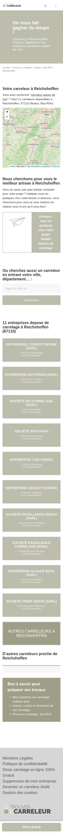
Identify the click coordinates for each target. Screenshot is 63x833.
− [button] (7, 117)
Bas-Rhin (47, 67)
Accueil (6, 67)
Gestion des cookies (20, 792)
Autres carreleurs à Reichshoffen (31, 633)
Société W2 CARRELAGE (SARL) (31, 403)
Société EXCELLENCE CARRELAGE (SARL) (31, 544)
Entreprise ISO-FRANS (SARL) (31, 374)
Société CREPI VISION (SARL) (31, 601)
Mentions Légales (18, 758)
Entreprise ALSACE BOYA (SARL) (31, 573)
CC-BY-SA (55, 166)
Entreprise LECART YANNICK (31, 488)
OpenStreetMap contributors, (39, 166)
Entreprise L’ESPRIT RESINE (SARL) (31, 346)
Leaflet (12, 166)
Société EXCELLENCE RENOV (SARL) (31, 516)
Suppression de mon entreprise (29, 781)
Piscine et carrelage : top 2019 (32, 714)
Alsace (37, 67)
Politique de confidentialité (25, 764)
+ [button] (7, 112)
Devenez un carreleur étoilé (26, 787)
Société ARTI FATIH (31, 431)
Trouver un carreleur (22, 67)
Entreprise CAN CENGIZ (31, 459)
